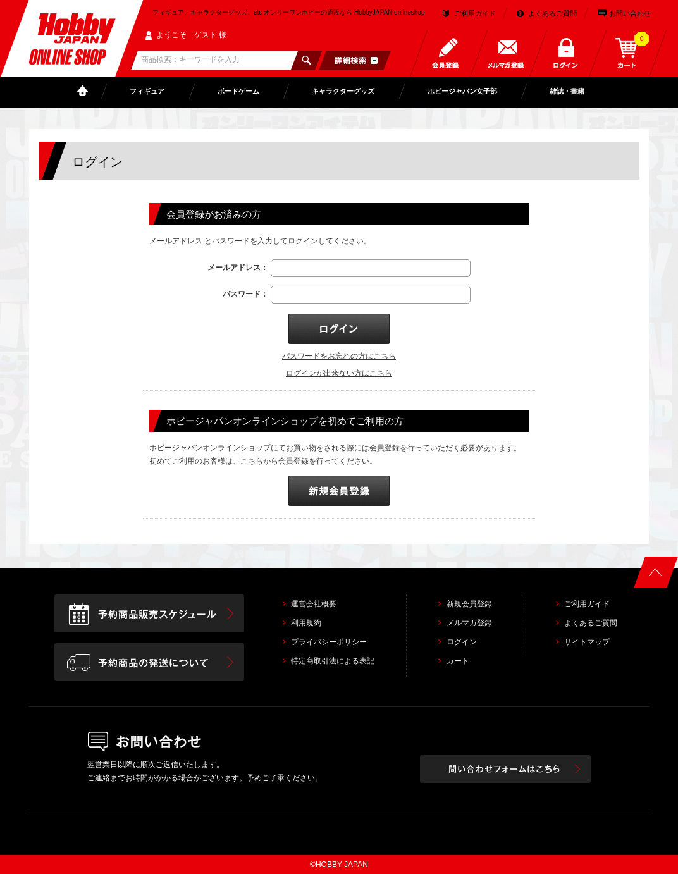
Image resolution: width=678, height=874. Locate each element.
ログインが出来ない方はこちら (339, 373)
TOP (85, 91)
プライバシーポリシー (329, 641)
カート (458, 660)
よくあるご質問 (552, 13)
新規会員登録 (469, 604)
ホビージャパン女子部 (462, 91)
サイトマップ (587, 641)
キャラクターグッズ (343, 91)
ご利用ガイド (475, 13)
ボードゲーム (238, 91)
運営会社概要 (313, 604)
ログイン (462, 641)
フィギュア (147, 91)
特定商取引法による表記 (332, 660)
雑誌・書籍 (567, 91)
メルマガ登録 (469, 623)
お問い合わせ (630, 13)
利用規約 (306, 623)
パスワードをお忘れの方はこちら (339, 356)
